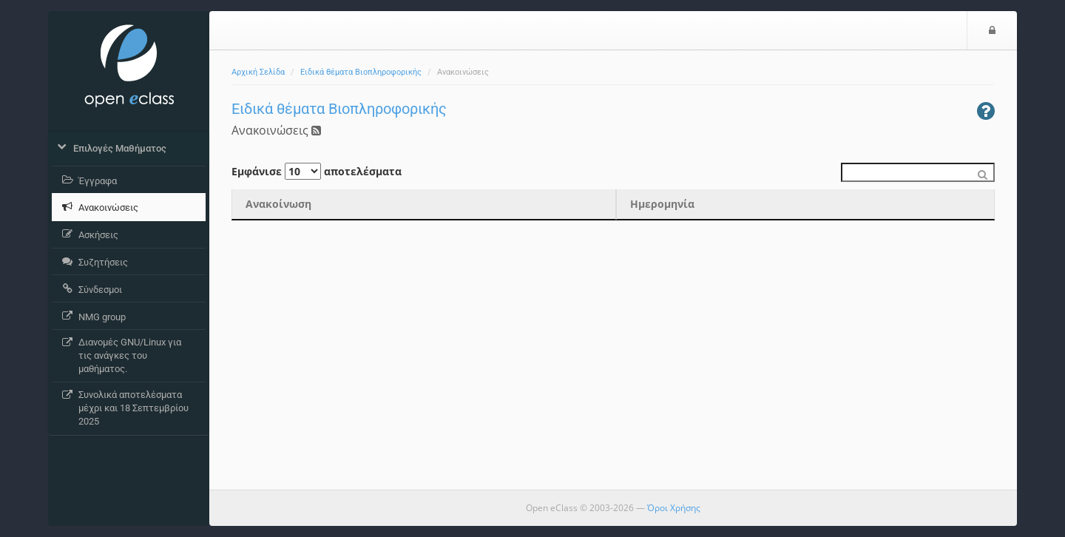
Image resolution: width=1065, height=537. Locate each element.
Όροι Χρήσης (673, 507)
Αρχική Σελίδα (258, 72)
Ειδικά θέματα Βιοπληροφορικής (361, 72)
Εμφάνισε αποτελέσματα (316, 171)
